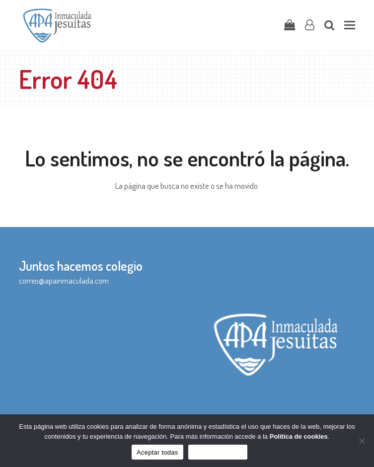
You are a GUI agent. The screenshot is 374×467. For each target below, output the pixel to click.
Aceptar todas (157, 452)
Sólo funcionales (217, 452)
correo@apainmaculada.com (64, 281)
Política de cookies (299, 436)
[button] (349, 25)
